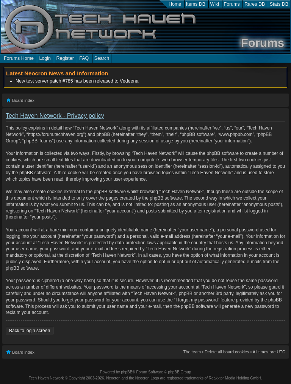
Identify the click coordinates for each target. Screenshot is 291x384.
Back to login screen (29, 330)
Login (45, 58)
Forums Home (19, 58)
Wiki (214, 4)
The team (192, 352)
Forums (232, 4)
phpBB (126, 372)
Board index (23, 100)
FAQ (84, 58)
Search (102, 58)
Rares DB (254, 4)
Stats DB (279, 4)
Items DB (195, 4)
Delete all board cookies (227, 352)
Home (175, 4)
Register (65, 58)
